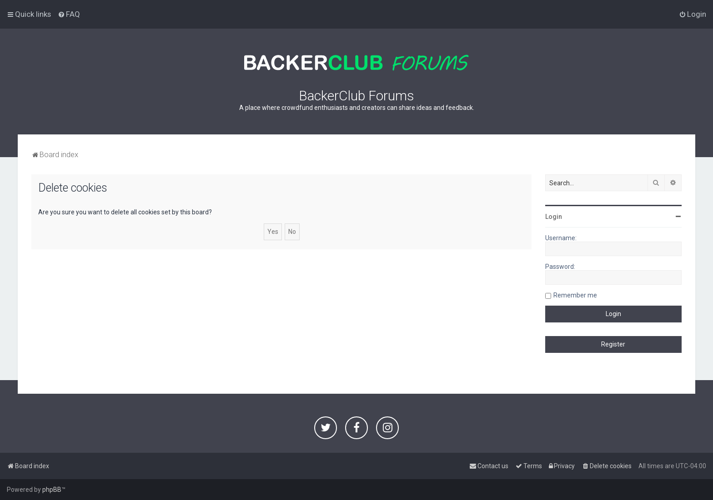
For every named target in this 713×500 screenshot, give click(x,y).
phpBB (51, 489)
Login (553, 216)
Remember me (575, 295)
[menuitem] (69, 14)
